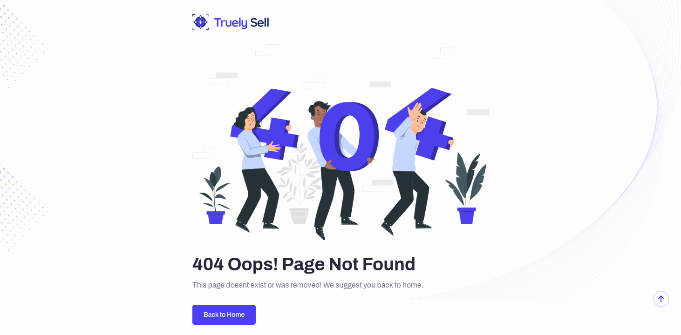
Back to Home (224, 314)
